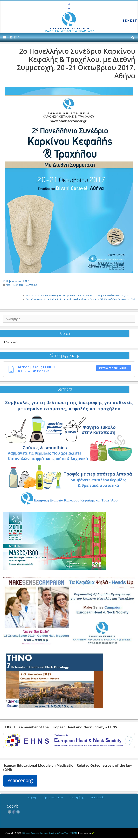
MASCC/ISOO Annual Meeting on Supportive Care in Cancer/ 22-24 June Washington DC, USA (77, 295)
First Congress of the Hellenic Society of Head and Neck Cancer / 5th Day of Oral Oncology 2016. (80, 299)
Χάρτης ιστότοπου (53, 797)
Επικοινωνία (97, 797)
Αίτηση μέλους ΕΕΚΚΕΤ (36, 367)
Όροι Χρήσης (77, 797)
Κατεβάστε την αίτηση (113, 368)
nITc (93, 833)
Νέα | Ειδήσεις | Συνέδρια (21, 284)
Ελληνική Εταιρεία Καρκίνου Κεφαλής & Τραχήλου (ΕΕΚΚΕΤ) (49, 833)
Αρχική (32, 797)
